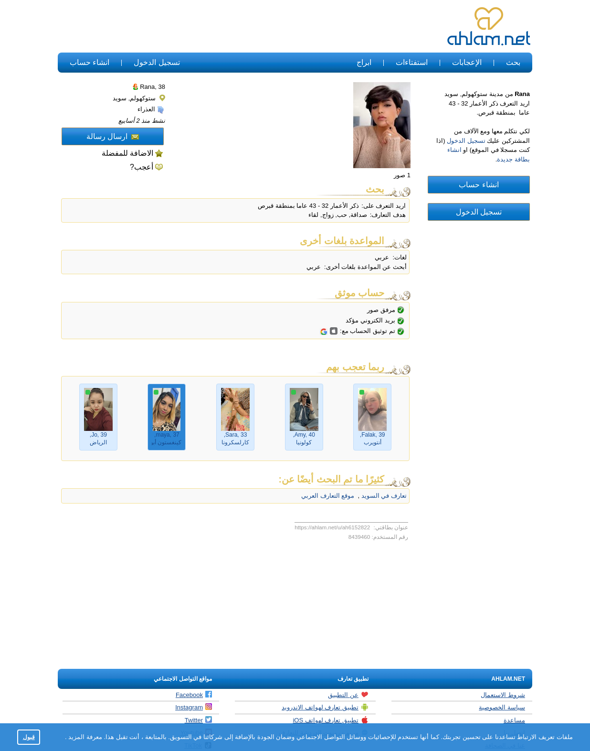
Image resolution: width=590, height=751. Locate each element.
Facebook (194, 694)
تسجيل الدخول (156, 62)
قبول (29, 737)
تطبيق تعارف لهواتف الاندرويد (325, 707)
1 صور (402, 175)
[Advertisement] (232, 26)
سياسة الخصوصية (502, 707)
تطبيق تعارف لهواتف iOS (331, 720)
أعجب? (141, 167)
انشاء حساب (89, 62)
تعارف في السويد (383, 495)
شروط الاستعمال (503, 694)
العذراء (150, 109)
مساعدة (514, 720)
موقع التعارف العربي (327, 495)
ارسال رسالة (112, 136)
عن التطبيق (348, 694)
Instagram (193, 707)
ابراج (364, 62)
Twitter (198, 720)
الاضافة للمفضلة (127, 153)
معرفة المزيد (84, 736)
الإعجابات (467, 62)
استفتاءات (412, 62)
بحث (513, 62)
